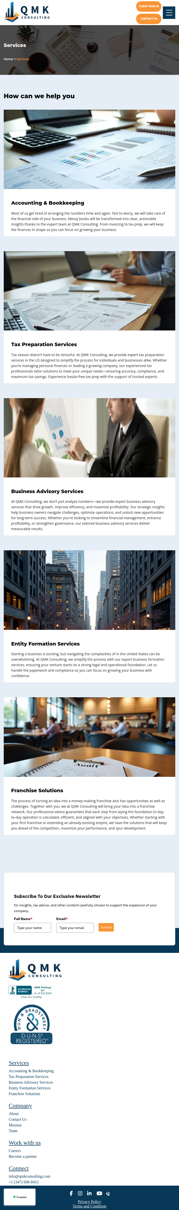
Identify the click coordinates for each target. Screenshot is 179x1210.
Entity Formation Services (45, 644)
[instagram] (80, 1194)
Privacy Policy (89, 1202)
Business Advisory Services (47, 491)
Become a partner (23, 1156)
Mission (15, 1125)
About (14, 1114)
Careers (15, 1151)
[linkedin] (89, 1194)
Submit (106, 927)
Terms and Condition (89, 1206)
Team (13, 1131)
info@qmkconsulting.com (29, 1176)
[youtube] (99, 1194)
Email (62, 919)
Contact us (148, 18)
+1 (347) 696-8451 (24, 1182)
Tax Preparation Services (44, 344)
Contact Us (18, 1119)
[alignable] (108, 1193)
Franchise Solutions (37, 790)
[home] (30, 12)
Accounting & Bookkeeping (47, 203)
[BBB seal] (31, 998)
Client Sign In (149, 6)
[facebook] (71, 1194)
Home (8, 59)
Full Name (23, 919)
